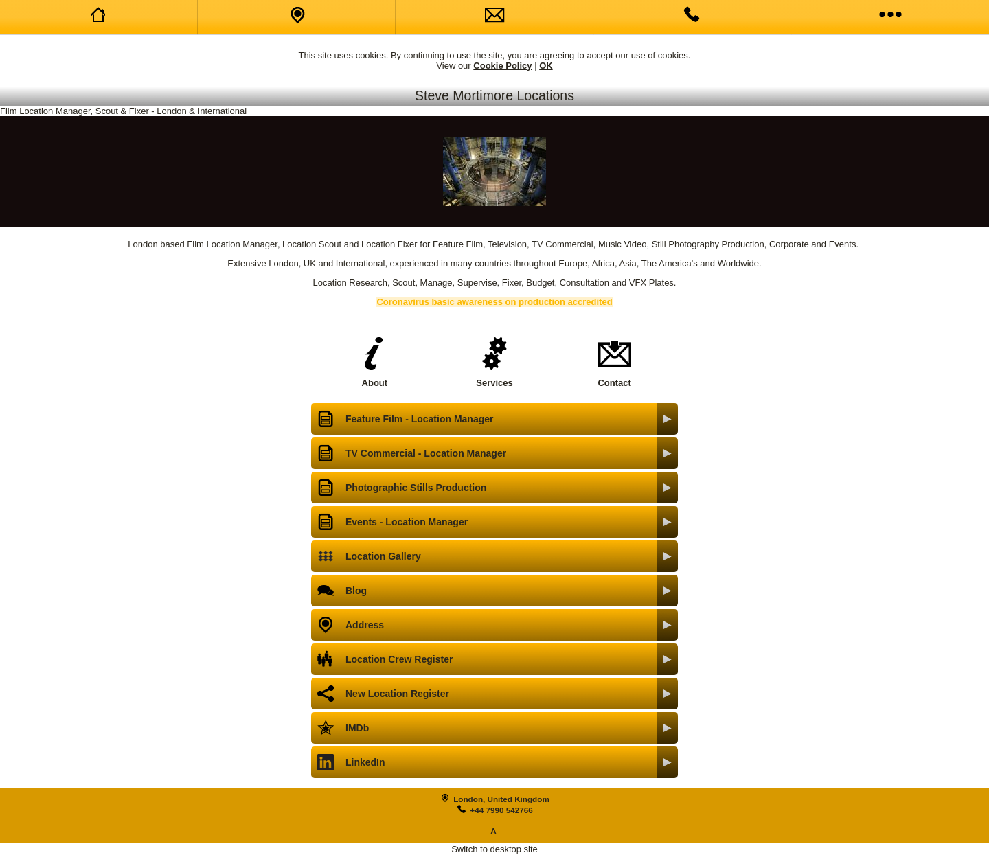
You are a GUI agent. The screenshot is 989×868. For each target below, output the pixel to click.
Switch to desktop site (494, 849)
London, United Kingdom (501, 799)
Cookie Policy (502, 65)
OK (546, 65)
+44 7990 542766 (501, 810)
